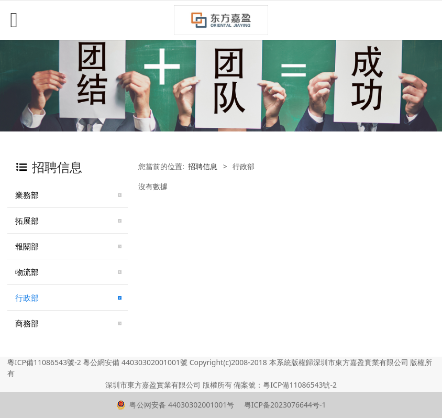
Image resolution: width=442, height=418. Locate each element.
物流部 (27, 272)
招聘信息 (202, 166)
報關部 (27, 246)
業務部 (27, 195)
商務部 (27, 323)
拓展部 (27, 220)
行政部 (27, 297)
